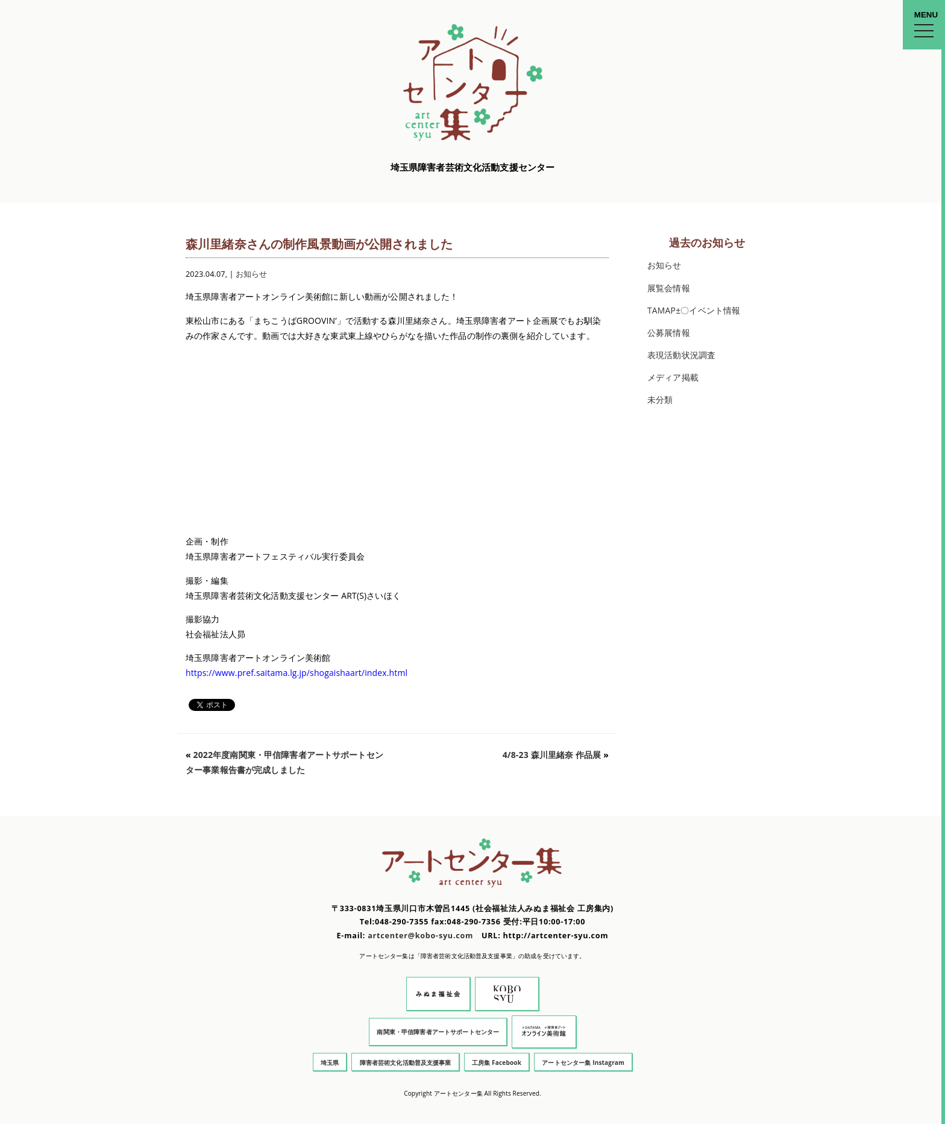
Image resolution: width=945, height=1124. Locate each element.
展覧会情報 (668, 288)
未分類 (660, 399)
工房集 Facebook (496, 1062)
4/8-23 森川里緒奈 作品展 (552, 754)
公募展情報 (668, 332)
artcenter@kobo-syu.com (420, 935)
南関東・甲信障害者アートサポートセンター (438, 1032)
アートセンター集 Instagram (583, 1062)
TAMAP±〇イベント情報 (693, 310)
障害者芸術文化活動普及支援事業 (405, 1062)
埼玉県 (330, 1062)
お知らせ (252, 274)
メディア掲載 (673, 377)
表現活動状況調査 (681, 355)
